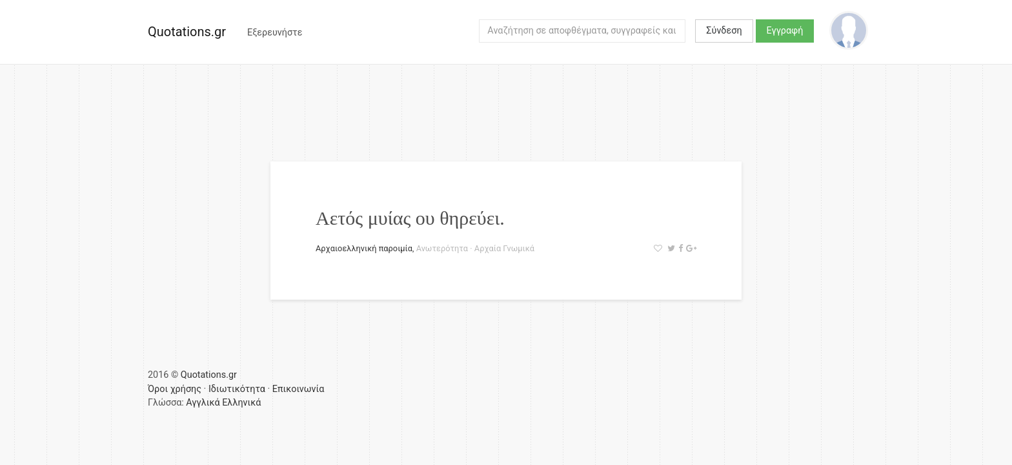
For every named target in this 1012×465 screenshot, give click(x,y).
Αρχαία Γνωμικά (504, 248)
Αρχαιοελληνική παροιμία (364, 248)
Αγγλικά (202, 402)
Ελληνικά (241, 402)
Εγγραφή (785, 30)
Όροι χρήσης (174, 389)
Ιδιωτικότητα (236, 389)
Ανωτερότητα (442, 248)
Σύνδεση (724, 30)
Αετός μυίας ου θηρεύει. (410, 218)
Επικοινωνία (298, 389)
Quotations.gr (187, 31)
